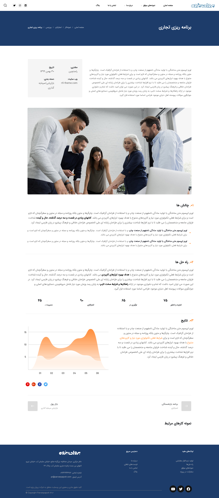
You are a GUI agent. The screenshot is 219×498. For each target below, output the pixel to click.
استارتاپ (58, 27)
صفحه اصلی (168, 5)
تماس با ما (112, 5)
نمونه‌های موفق (149, 5)
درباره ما (129, 5)
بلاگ (98, 5)
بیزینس (49, 27)
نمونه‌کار (68, 27)
